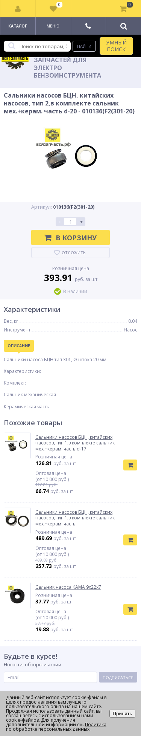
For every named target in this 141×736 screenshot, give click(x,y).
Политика (95, 724)
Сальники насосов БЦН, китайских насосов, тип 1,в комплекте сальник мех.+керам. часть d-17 (75, 443)
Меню (53, 26)
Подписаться (118, 677)
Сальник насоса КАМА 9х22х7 (68, 587)
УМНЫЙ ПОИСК (116, 46)
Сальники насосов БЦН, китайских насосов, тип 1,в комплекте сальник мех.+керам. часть (75, 518)
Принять (122, 713)
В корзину (70, 237)
